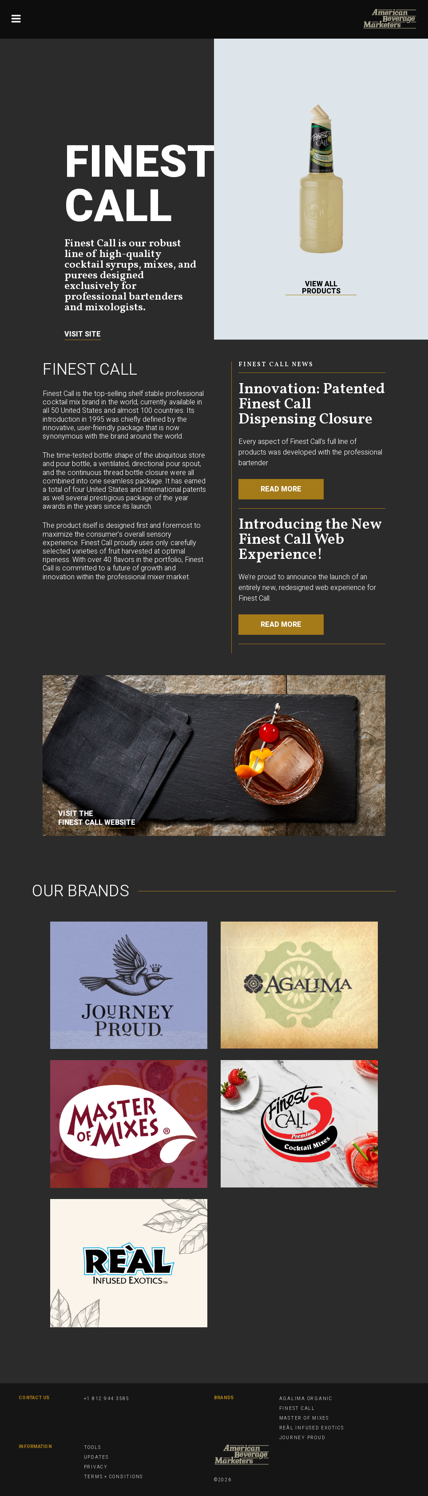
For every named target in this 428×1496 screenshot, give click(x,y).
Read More (281, 489)
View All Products (321, 288)
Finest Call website (96, 822)
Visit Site (82, 334)
